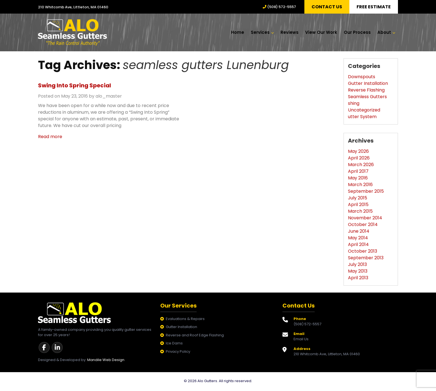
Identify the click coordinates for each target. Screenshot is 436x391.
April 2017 (358, 172)
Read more (50, 137)
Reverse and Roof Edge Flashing (195, 336)
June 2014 (358, 232)
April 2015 (358, 205)
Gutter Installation (368, 84)
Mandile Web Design (105, 361)
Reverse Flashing (366, 91)
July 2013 (357, 265)
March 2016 (360, 185)
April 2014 (358, 245)
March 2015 (360, 212)
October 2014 (363, 225)
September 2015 (366, 192)
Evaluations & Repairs (185, 320)
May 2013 (357, 272)
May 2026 (358, 152)
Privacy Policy (178, 352)
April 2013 (358, 279)
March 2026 (361, 166)
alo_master (109, 97)
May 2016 (358, 179)
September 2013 (366, 259)
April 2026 (359, 159)
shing (353, 104)
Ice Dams (174, 344)
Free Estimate (374, 7)
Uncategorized (364, 111)
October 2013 (362, 252)
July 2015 (357, 199)
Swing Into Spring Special (74, 86)
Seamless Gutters (367, 98)
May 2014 (358, 239)
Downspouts (361, 78)
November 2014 (365, 219)
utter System (362, 118)
